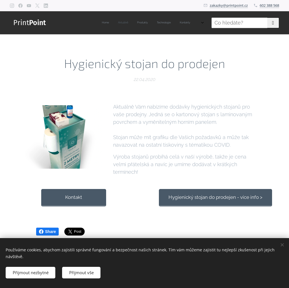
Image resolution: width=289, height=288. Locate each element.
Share (47, 231)
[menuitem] (153, 23)
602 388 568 (269, 5)
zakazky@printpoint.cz (229, 5)
